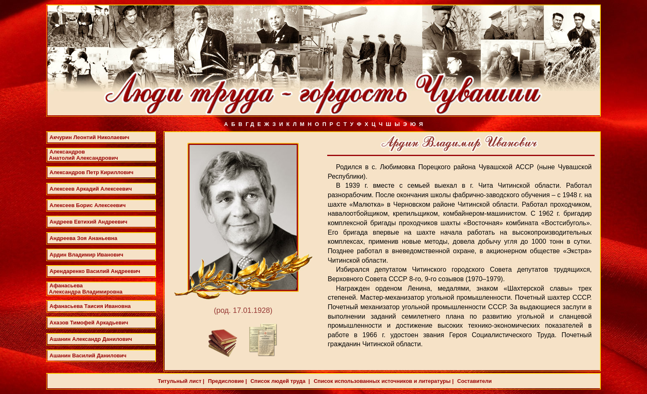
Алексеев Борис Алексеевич (88, 205)
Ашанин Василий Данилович (88, 355)
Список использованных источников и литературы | (383, 381)
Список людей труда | (279, 381)
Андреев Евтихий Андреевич (89, 222)
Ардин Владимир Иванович (86, 255)
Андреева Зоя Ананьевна (83, 238)
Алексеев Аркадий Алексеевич (91, 189)
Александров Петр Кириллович (91, 172)
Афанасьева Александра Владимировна (85, 288)
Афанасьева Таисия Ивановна (90, 306)
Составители (473, 381)
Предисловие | (226, 381)
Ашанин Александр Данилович (91, 339)
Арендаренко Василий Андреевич (95, 271)
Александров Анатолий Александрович (82, 155)
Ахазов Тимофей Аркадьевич (89, 322)
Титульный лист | (181, 381)
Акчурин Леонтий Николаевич (89, 137)
